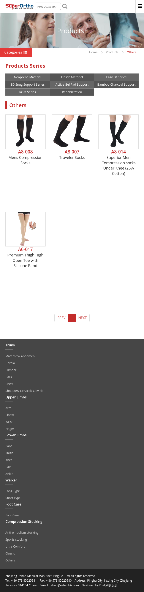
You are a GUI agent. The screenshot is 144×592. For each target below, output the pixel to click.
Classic (10, 553)
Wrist (9, 422)
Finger (9, 429)
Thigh (9, 453)
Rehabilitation (72, 92)
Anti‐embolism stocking (21, 532)
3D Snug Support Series (28, 84)
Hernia (10, 363)
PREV (61, 317)
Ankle (9, 474)
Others (10, 560)
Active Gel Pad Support (72, 84)
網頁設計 (112, 585)
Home (93, 52)
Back (8, 377)
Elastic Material (72, 77)
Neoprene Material (27, 77)
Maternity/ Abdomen (20, 356)
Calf (8, 467)
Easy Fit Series (116, 77)
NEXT (82, 317)
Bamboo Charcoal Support (116, 84)
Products (112, 52)
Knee (9, 460)
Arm (8, 408)
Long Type (12, 491)
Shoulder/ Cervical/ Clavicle (24, 391)
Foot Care (12, 515)
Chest (9, 384)
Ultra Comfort (15, 546)
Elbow (9, 415)
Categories (16, 52)
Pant (8, 446)
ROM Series (27, 92)
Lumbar (10, 370)
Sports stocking (16, 539)
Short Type (13, 498)
